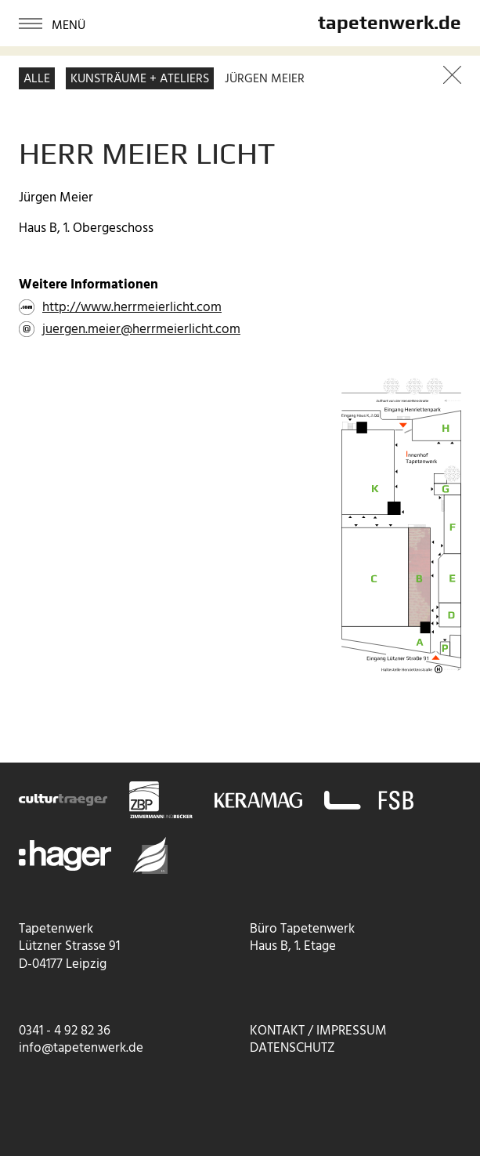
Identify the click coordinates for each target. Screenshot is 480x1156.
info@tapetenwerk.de (81, 1048)
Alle (36, 79)
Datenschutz (292, 1048)
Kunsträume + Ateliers (139, 79)
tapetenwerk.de (389, 22)
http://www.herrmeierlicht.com (132, 308)
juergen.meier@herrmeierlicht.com (141, 330)
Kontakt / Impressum (318, 1031)
